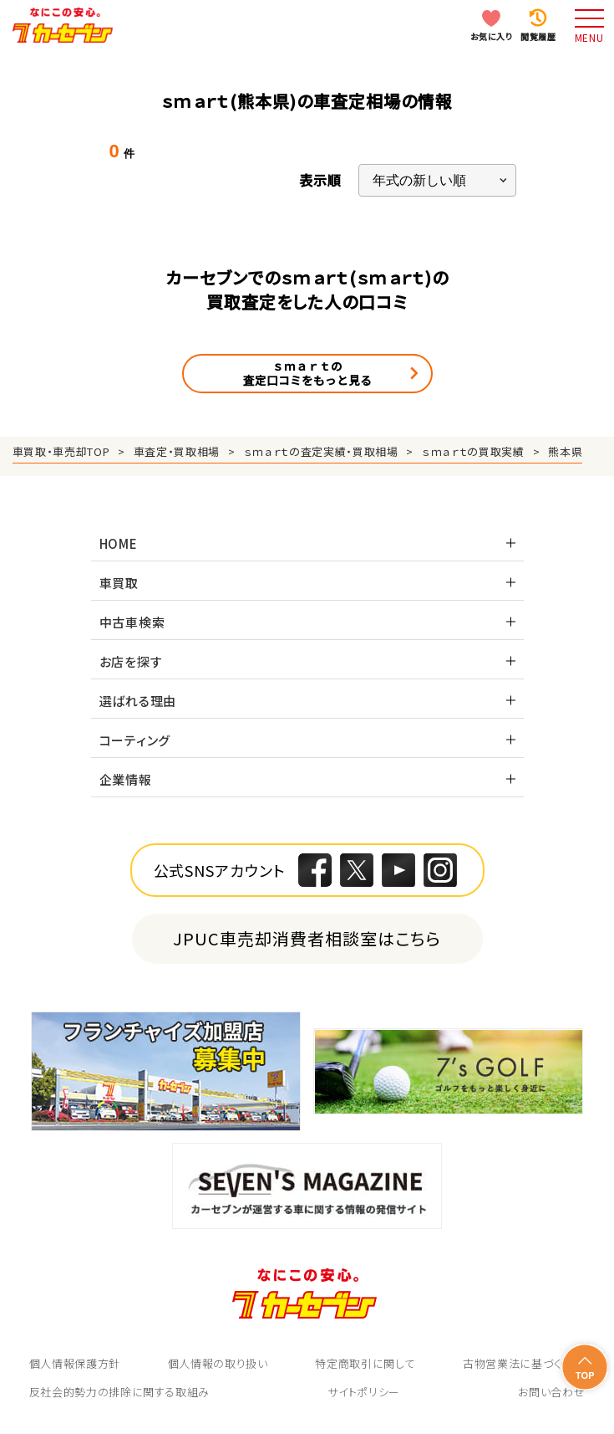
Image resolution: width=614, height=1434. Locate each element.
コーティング (135, 740)
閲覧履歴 (538, 36)
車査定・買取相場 (177, 451)
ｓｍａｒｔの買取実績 (473, 451)
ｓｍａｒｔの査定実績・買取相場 (321, 451)
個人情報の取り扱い (218, 1363)
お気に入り (491, 36)
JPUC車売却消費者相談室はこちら (307, 938)
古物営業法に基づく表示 (524, 1363)
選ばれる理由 (138, 700)
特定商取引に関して (365, 1363)
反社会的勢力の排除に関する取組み (119, 1392)
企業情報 (125, 779)
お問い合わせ (551, 1392)
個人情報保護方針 (74, 1363)
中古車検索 (132, 622)
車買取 (119, 583)
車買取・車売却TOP (61, 451)
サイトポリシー (363, 1392)
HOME (118, 543)
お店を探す (131, 661)
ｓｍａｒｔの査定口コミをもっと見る (307, 373)
